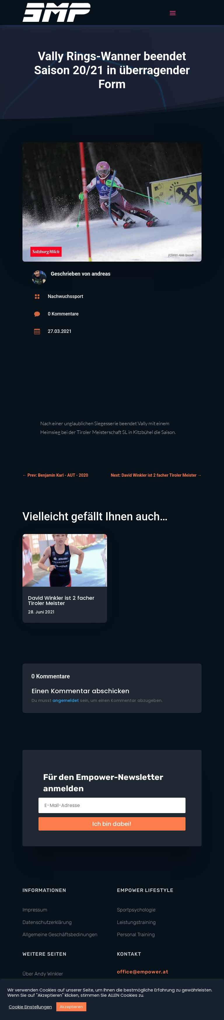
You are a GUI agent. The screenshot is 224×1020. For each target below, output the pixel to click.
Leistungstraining (136, 922)
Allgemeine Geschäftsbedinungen (59, 934)
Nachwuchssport (65, 296)
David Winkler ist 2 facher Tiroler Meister (61, 600)
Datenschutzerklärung (47, 922)
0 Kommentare (63, 314)
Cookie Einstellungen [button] (30, 1007)
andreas (101, 274)
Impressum (34, 910)
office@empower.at (142, 972)
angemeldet (65, 700)
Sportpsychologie (136, 910)
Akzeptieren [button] (71, 1007)
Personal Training (136, 934)
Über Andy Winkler (42, 974)
